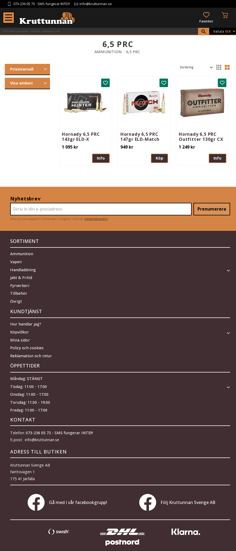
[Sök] (203, 31)
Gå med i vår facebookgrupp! (67, 499)
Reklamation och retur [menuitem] (31, 353)
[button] (8, 18)
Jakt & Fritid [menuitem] (21, 276)
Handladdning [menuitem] (23, 268)
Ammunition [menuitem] (21, 252)
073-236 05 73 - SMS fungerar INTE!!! (59, 429)
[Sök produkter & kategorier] (99, 31)
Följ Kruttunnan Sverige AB (177, 499)
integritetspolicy (96, 219)
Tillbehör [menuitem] (18, 292)
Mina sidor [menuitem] (20, 337)
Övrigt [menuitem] (16, 300)
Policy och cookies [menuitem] (27, 345)
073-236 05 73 (24, 4)
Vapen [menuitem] (16, 260)
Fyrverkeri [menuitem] (19, 284)
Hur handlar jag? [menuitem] (25, 321)
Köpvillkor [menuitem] (19, 329)
